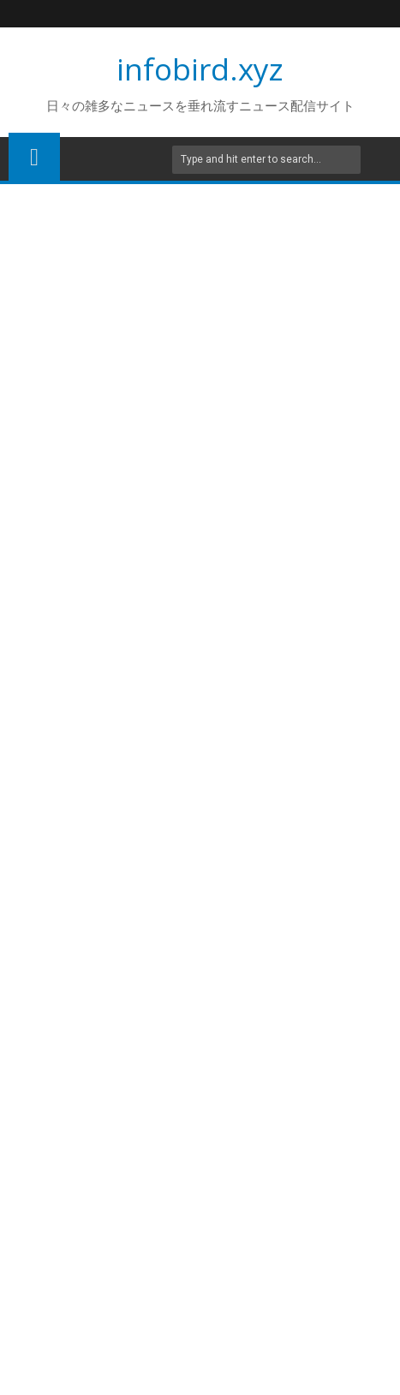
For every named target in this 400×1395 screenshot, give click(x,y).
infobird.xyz (200, 69)
